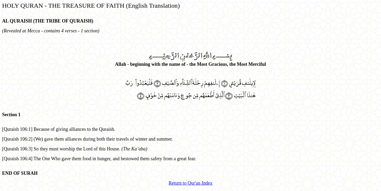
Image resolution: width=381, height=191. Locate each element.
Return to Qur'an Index (190, 183)
